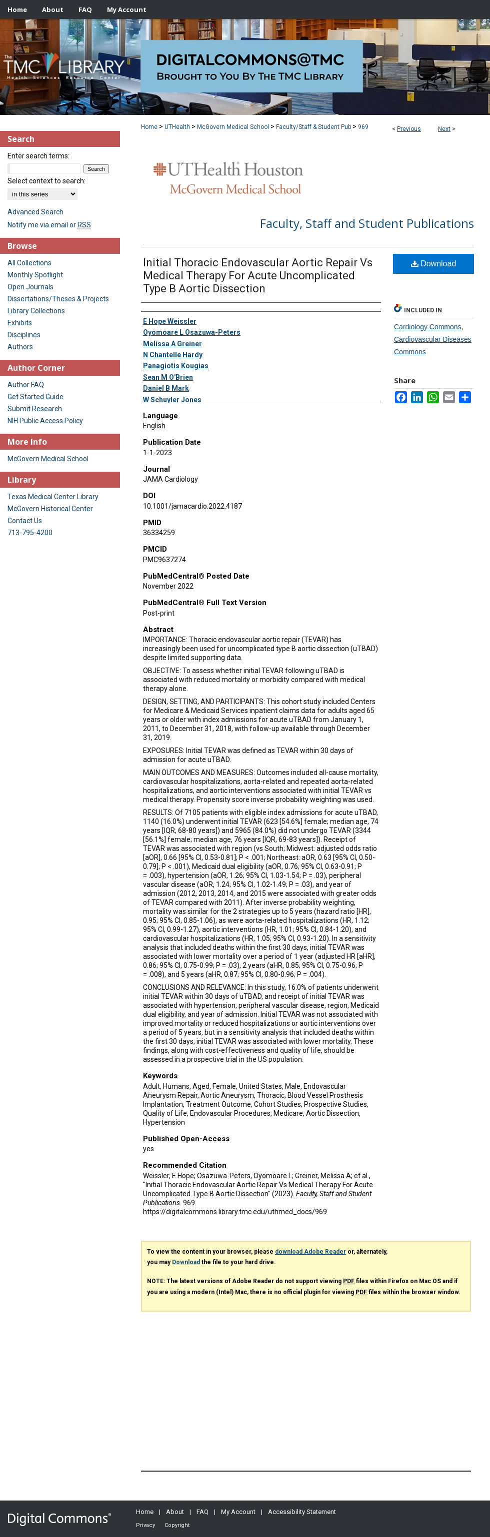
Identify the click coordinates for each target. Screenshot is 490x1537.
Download (433, 263)
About (175, 1512)
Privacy (145, 1525)
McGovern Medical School (233, 126)
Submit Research (35, 409)
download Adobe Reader (310, 1251)
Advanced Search (36, 212)
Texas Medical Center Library (53, 497)
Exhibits (20, 323)
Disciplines (24, 335)
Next (444, 128)
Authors (20, 347)
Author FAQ (26, 385)
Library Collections (36, 311)
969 (363, 126)
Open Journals (31, 287)
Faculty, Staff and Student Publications (367, 223)
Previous (409, 128)
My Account (238, 1512)
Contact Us (25, 521)
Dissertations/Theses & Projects (58, 299)
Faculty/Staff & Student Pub (313, 126)
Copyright (177, 1525)
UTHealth (177, 126)
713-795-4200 (30, 533)
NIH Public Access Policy (45, 421)
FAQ (202, 1512)
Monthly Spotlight (35, 275)
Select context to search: (47, 181)
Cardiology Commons (428, 327)
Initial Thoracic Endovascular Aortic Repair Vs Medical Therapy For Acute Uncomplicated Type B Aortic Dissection (257, 275)
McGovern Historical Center (50, 509)
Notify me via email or (49, 225)
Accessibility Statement (302, 1512)
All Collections (30, 263)
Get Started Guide (36, 397)
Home (149, 126)
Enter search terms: (39, 156)
